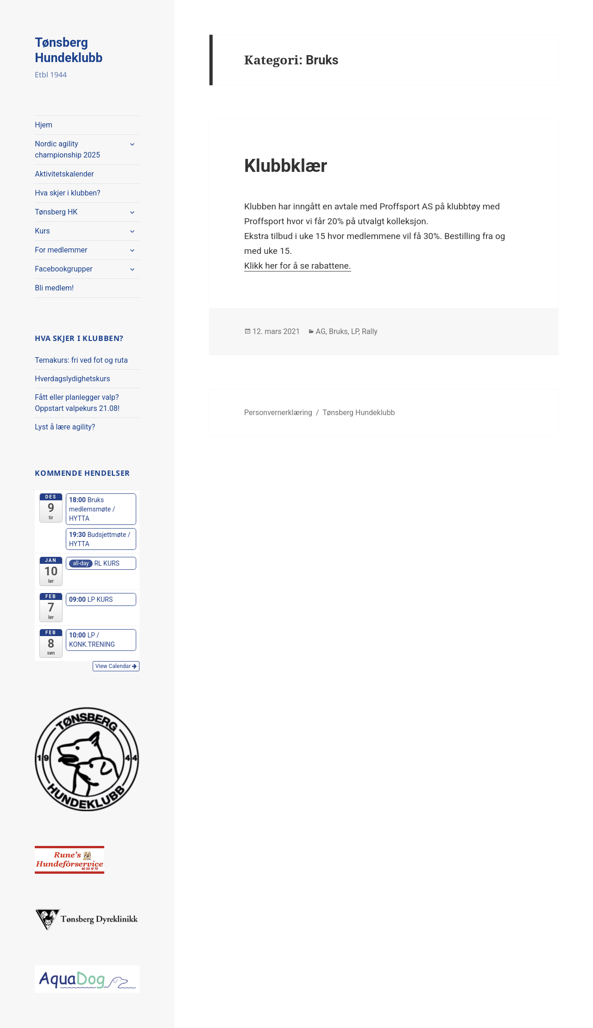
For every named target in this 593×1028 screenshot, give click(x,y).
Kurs (42, 231)
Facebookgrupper (63, 269)
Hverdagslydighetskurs (72, 378)
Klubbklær (285, 166)
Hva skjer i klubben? (67, 193)
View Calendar (116, 666)
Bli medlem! (54, 288)
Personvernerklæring (278, 412)
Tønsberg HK (56, 212)
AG (321, 331)
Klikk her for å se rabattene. (297, 265)
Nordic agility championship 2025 (67, 149)
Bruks (338, 331)
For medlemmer (61, 250)
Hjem (43, 124)
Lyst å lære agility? (65, 427)
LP (355, 331)
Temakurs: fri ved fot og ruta (81, 360)
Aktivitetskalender (64, 174)
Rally (370, 331)
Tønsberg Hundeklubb (68, 50)
